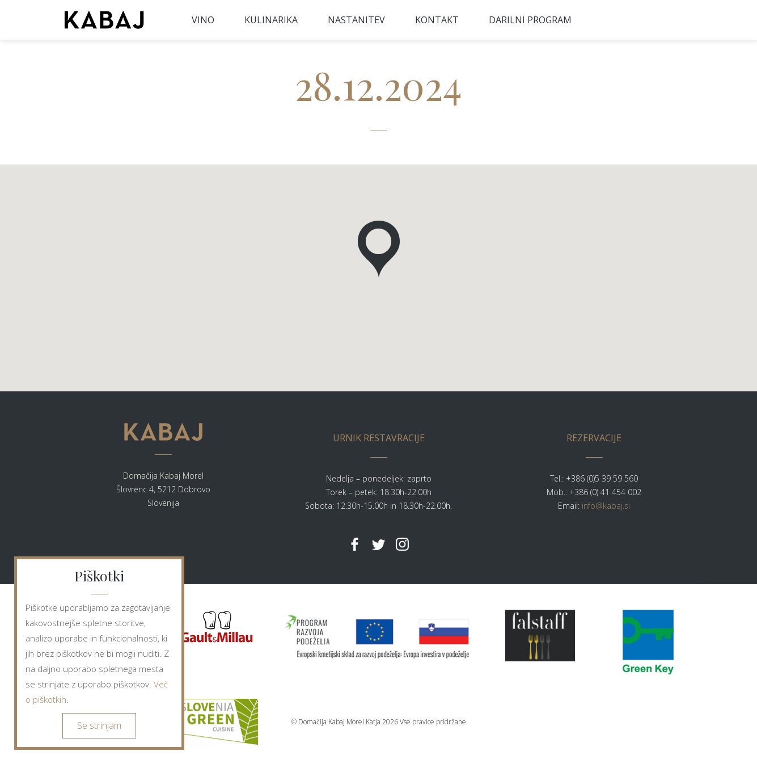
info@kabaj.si (606, 505)
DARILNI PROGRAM (530, 20)
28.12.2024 (378, 85)
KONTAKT (437, 20)
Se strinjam (99, 725)
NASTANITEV (356, 20)
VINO (203, 20)
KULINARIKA (271, 20)
